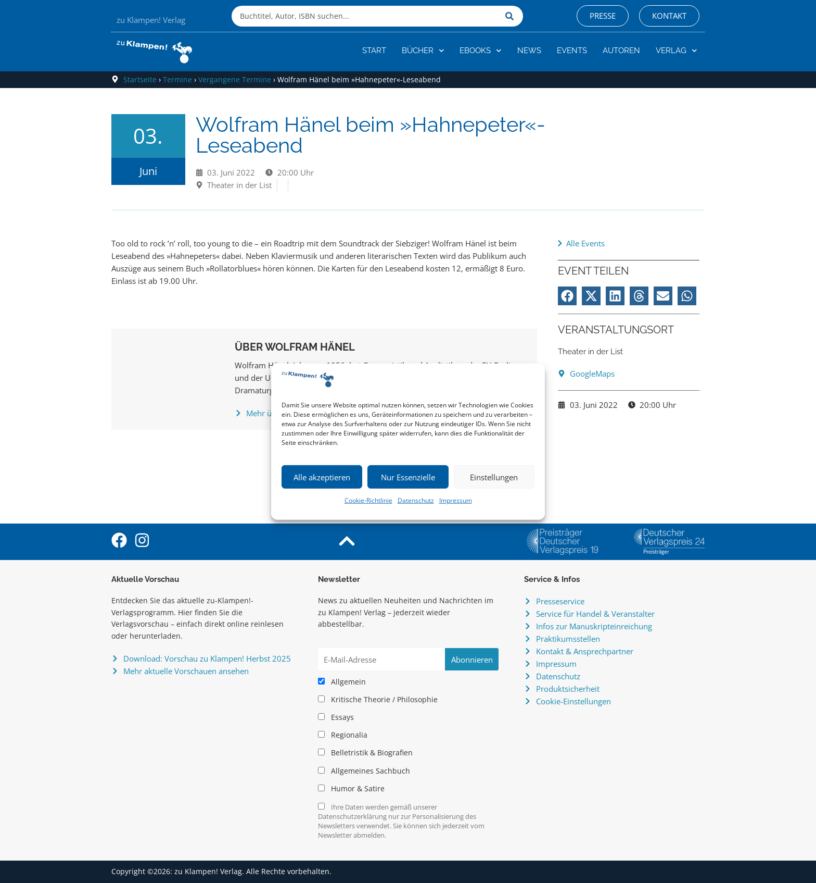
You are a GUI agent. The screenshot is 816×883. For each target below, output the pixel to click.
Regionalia (342, 735)
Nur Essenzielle (408, 477)
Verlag (676, 51)
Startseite (140, 79)
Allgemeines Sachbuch (364, 771)
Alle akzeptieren (322, 477)
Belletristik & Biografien (365, 752)
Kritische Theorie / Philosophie (378, 699)
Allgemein (342, 682)
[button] (567, 296)
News (529, 50)
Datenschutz (416, 500)
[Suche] (511, 16)
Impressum (455, 500)
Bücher (423, 51)
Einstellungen (494, 477)
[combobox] (366, 16)
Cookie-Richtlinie (368, 500)
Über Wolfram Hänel (295, 347)
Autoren (621, 50)
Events (572, 50)
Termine (177, 79)
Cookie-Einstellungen (573, 701)
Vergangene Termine (234, 79)
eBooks (481, 51)
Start (374, 50)
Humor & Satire (351, 788)
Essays (336, 717)
